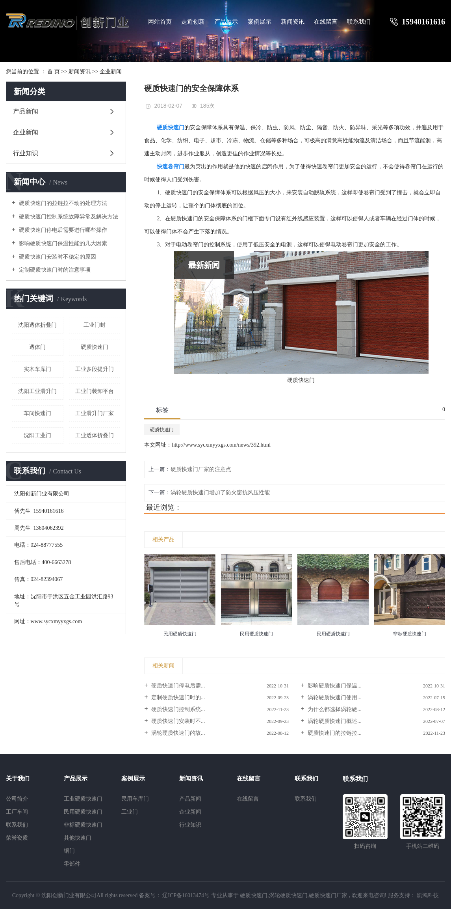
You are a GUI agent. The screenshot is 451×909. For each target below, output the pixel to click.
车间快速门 (37, 413)
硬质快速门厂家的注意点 (201, 469)
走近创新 (193, 22)
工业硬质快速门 (83, 799)
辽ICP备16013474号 (186, 895)
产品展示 (226, 22)
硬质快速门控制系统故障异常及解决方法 (67, 217)
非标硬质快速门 (83, 825)
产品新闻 (25, 111)
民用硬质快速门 (83, 812)
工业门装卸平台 (94, 391)
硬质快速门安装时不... (177, 721)
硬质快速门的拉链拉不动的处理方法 (62, 203)
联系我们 (359, 22)
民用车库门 (135, 799)
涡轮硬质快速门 (288, 895)
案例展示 (259, 22)
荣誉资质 (17, 838)
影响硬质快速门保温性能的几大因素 (62, 243)
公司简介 (17, 799)
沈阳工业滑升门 (37, 391)
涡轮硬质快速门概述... (334, 721)
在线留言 (326, 22)
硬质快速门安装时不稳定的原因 (56, 257)
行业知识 (25, 153)
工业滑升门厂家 (94, 413)
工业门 (129, 812)
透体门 (37, 347)
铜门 (69, 851)
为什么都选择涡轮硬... (334, 709)
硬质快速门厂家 (328, 895)
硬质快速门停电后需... (177, 686)
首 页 (53, 72)
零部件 (72, 864)
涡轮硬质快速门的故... (177, 733)
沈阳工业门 (37, 435)
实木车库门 (37, 369)
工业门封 (95, 325)
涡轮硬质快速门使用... (334, 697)
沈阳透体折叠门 (37, 325)
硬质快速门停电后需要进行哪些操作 (62, 230)
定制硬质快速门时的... (177, 697)
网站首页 (160, 22)
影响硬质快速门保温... (334, 686)
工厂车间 (17, 812)
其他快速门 (77, 838)
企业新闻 (111, 72)
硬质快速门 (94, 347)
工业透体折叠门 (94, 435)
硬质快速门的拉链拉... (334, 733)
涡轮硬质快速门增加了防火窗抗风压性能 (220, 492)
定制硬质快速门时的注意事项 (54, 270)
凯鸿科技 (427, 895)
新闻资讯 (292, 22)
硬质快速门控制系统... (177, 709)
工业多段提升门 (94, 369)
